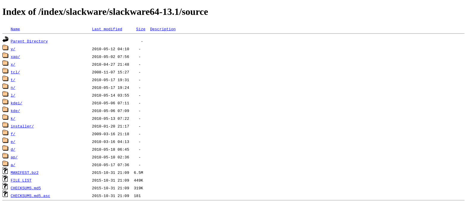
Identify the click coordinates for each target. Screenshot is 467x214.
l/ (13, 95)
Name (15, 29)
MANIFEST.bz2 (25, 172)
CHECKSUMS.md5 (26, 188)
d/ (13, 149)
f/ (13, 133)
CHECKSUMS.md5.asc (30, 195)
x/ (13, 64)
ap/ (14, 157)
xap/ (15, 56)
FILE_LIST (21, 180)
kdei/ (16, 103)
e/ (13, 141)
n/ (13, 87)
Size (140, 29)
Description (163, 29)
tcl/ (15, 72)
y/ (13, 48)
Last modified (107, 29)
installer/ (22, 126)
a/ (13, 164)
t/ (13, 79)
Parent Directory (29, 41)
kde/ (15, 110)
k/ (13, 118)
